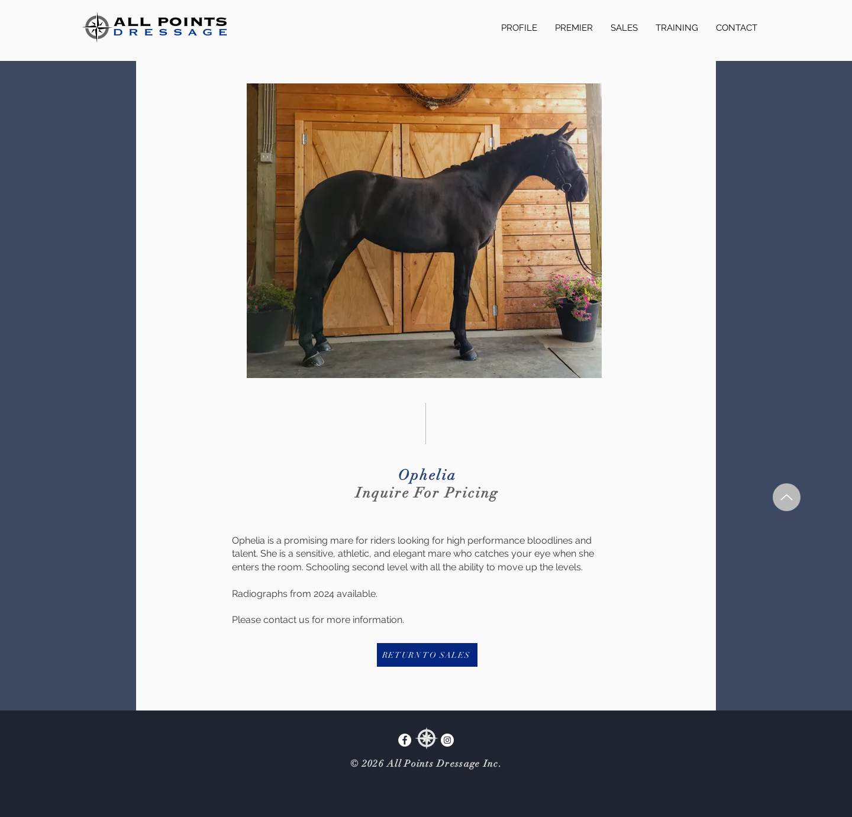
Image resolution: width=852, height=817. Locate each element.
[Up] (787, 497)
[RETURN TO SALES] (427, 655)
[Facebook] (404, 740)
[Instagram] (447, 740)
